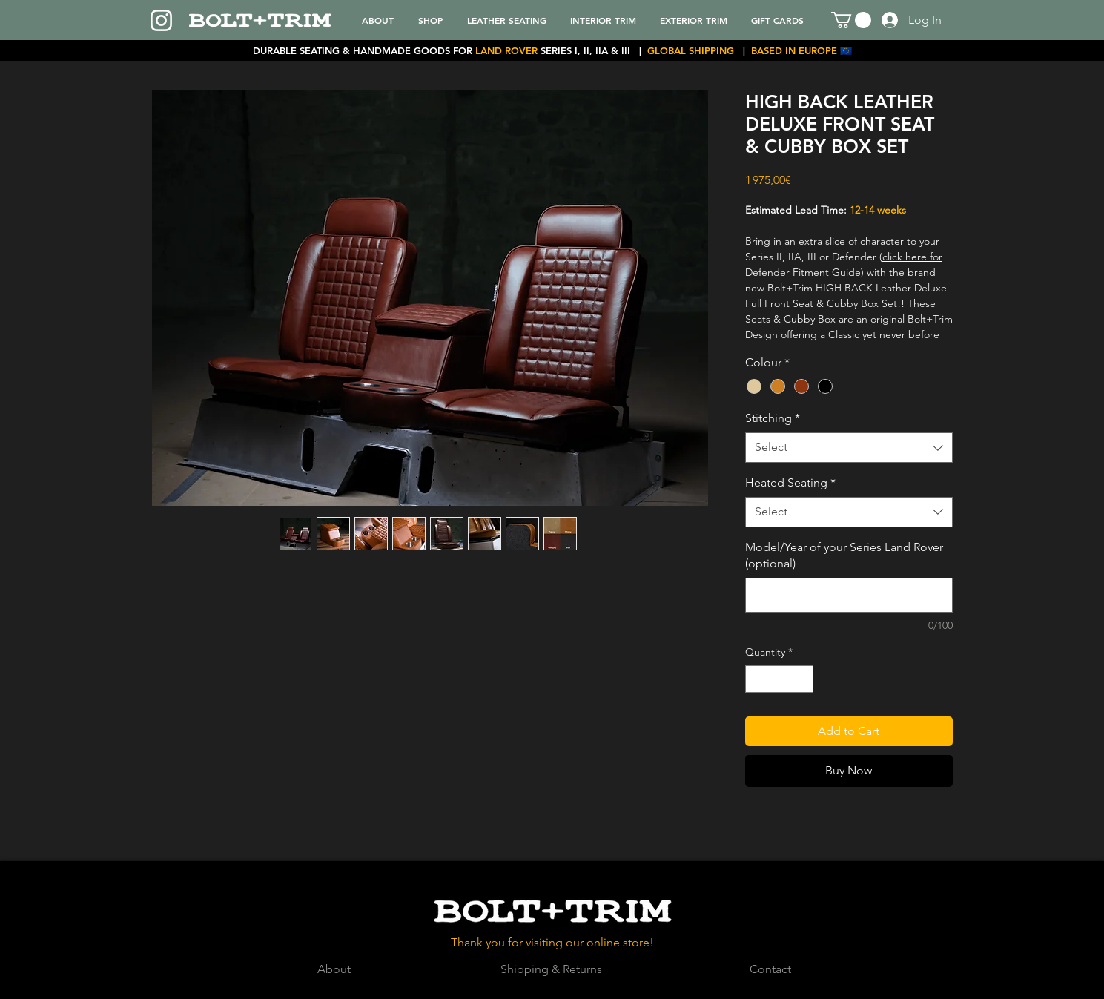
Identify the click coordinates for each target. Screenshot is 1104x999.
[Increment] (802, 679)
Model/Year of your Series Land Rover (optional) (844, 555)
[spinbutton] (779, 679)
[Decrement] (756, 679)
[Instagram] (161, 20)
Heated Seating (790, 482)
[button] (851, 20)
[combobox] (849, 447)
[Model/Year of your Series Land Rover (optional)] (849, 595)
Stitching (772, 418)
